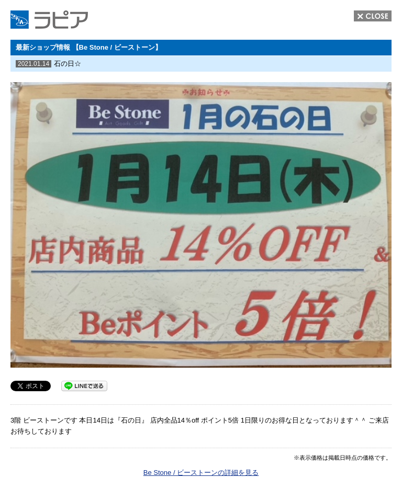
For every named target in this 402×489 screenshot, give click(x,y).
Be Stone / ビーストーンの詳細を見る (201, 472)
